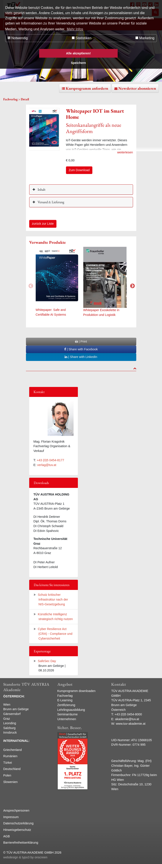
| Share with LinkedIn (81, 357)
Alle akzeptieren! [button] (78, 53)
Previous (30, 285)
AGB (6, 836)
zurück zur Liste (43, 223)
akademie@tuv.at (127, 719)
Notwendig (18, 38)
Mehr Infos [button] (75, 29)
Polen (7, 775)
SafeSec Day (47, 661)
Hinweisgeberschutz (17, 830)
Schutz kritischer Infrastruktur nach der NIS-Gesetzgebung (53, 599)
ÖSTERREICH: (14, 696)
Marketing (144, 38)
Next (132, 285)
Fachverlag (65, 695)
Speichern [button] (78, 63)
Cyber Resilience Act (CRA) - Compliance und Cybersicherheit (55, 633)
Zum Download (79, 170)
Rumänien (10, 756)
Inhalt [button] (41, 189)
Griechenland (12, 750)
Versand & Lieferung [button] (50, 202)
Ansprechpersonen (16, 810)
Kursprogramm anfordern (87, 88)
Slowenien (10, 782)
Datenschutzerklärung (18, 823)
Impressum (11, 817)
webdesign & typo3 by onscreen (25, 857)
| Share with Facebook (81, 349)
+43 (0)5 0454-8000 (128, 714)
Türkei (7, 762)
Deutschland (12, 769)
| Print (81, 341)
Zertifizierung (66, 705)
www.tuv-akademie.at (131, 723)
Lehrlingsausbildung (71, 709)
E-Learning (64, 700)
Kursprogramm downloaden (76, 691)
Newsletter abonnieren (137, 88)
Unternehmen (66, 719)
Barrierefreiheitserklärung (20, 842)
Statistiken (81, 38)
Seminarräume (67, 714)
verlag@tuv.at (46, 465)
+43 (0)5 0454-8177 (50, 460)
